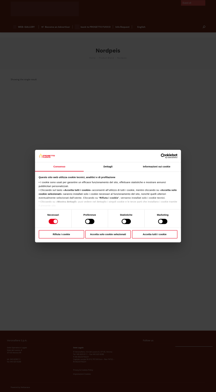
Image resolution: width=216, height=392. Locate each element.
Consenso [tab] (59, 166)
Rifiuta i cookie (61, 234)
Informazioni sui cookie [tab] (156, 166)
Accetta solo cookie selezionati (108, 234)
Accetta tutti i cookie (155, 234)
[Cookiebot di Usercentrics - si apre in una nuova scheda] (163, 155)
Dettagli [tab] (108, 166)
